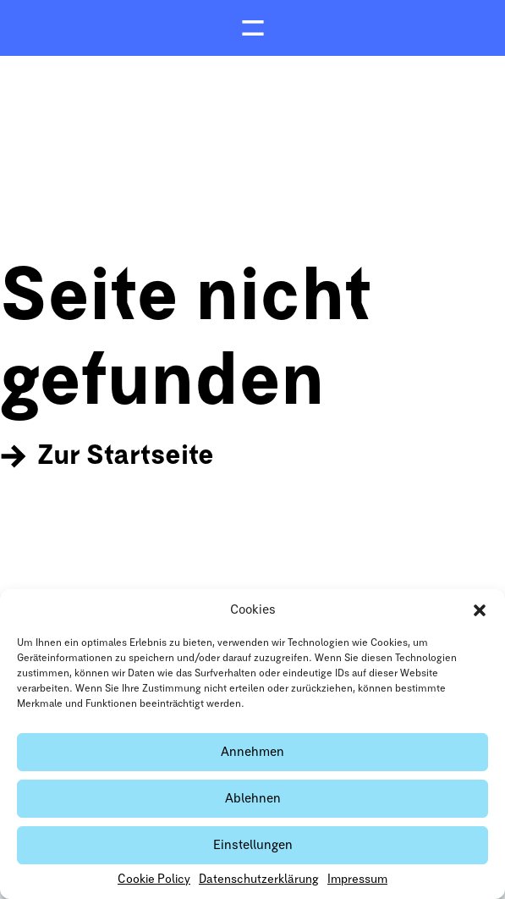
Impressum (357, 879)
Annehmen (252, 752)
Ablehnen (253, 798)
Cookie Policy (154, 879)
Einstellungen (253, 845)
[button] (479, 610)
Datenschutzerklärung (259, 879)
